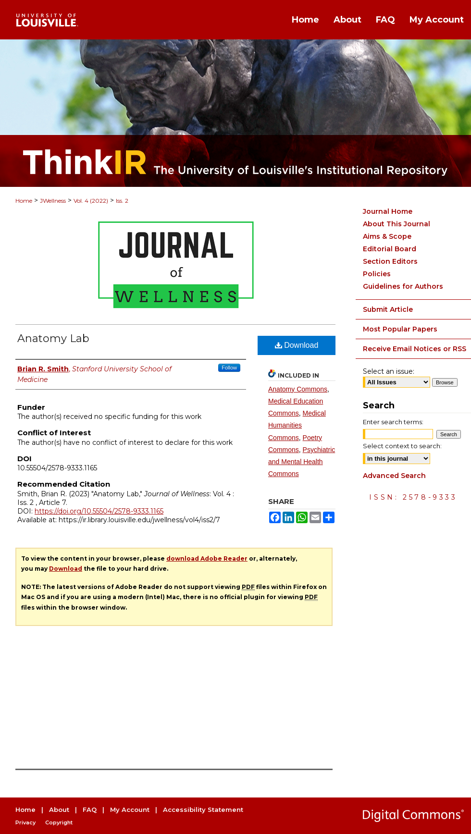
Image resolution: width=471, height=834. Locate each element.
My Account (129, 809)
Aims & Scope (387, 236)
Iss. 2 (122, 200)
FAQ (90, 809)
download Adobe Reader (207, 558)
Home (23, 200)
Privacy (25, 822)
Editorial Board (389, 249)
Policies (377, 274)
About (59, 809)
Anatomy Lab (53, 338)
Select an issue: (388, 371)
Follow (229, 367)
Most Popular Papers (400, 329)
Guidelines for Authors (403, 286)
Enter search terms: (393, 422)
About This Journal (396, 224)
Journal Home (387, 211)
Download (297, 345)
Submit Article (388, 309)
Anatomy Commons (297, 389)
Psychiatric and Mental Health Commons (301, 462)
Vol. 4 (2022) (91, 200)
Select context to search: (402, 446)
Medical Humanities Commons (297, 425)
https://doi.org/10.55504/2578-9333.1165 (99, 511)
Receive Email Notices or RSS (414, 348)
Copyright (59, 822)
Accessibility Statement (203, 809)
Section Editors (390, 261)
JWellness (53, 200)
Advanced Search (394, 475)
